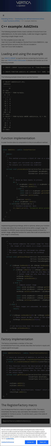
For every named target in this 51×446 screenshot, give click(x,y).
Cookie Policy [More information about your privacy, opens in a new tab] (10, 442)
